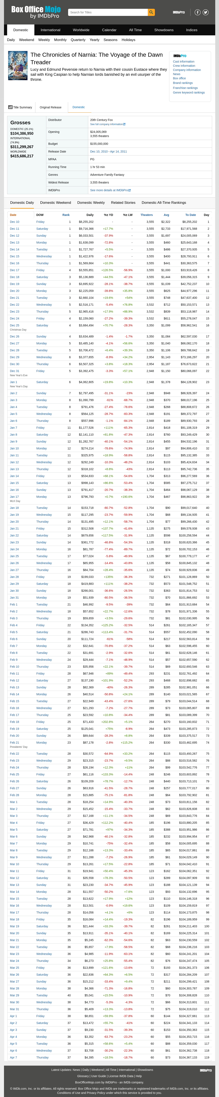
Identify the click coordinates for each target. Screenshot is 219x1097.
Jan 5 (13, 414)
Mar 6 (14, 836)
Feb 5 (14, 632)
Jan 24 (14, 549)
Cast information (183, 61)
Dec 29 (14, 357)
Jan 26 (14, 563)
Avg (166, 215)
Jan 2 (13, 393)
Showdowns (164, 30)
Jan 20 (14, 521)
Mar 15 (14, 898)
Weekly (44, 40)
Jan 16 (14, 489)
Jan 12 (14, 462)
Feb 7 (14, 646)
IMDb (126, 1082)
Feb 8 (14, 652)
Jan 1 (13, 382)
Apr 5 (13, 1043)
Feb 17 (14, 715)
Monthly (60, 40)
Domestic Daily (22, 203)
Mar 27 (14, 981)
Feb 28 (14, 795)
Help (139, 1076)
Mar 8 (14, 850)
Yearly (95, 40)
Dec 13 (14, 242)
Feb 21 (14, 742)
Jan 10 (14, 448)
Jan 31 (14, 597)
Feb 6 (14, 639)
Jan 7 (13, 427)
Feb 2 (14, 611)
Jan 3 (13, 400)
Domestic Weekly (91, 203)
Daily (11, 40)
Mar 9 (14, 857)
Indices (191, 30)
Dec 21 (14, 297)
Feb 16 (14, 708)
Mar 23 (14, 954)
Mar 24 (14, 960)
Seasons (110, 40)
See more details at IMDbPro (110, 190)
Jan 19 (14, 514)
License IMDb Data (120, 1076)
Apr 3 (13, 1030)
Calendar (109, 30)
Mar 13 (14, 885)
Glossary (83, 1076)
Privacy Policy (96, 1092)
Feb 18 (14, 722)
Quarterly (78, 40)
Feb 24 (14, 767)
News (176, 74)
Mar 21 (14, 940)
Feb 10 (14, 666)
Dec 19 (14, 284)
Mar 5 (14, 829)
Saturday (42, 228)
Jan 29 (14, 583)
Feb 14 (14, 694)
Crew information (184, 65)
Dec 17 (14, 270)
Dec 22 (14, 304)
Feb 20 (14, 735)
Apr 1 (13, 1016)
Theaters (147, 215)
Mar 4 (14, 822)
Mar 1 (14, 802)
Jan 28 (14, 577)
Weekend (26, 40)
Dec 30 (14, 364)
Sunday (41, 235)
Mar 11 (14, 871)
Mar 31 (14, 1009)
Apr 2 (13, 1023)
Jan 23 (14, 542)
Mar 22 (14, 947)
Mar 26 (14, 974)
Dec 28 (14, 350)
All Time (135, 30)
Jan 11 (14, 455)
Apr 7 (13, 1057)
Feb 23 (14, 760)
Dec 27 (14, 343)
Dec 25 (14, 325)
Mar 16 (14, 905)
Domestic (20, 30)
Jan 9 (13, 441)
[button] (185, 82)
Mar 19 (14, 926)
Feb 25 (14, 774)
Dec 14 (14, 249)
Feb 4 (14, 625)
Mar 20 (14, 933)
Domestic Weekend (55, 203)
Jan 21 (14, 528)
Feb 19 (14, 728)
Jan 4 (13, 407)
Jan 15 (14, 483)
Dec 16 (14, 263)
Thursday (42, 263)
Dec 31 (14, 371)
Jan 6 (13, 420)
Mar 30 (14, 1002)
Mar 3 (14, 815)
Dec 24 (14, 318)
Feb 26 (14, 781)
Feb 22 (14, 753)
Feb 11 (14, 673)
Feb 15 (14, 701)
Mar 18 (14, 919)
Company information (187, 70)
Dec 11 (14, 228)
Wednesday (44, 256)
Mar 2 (14, 809)
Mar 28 (14, 988)
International (50, 30)
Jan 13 (14, 469)
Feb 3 (14, 618)
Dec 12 (14, 235)
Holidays (128, 40)
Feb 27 (14, 788)
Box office (179, 78)
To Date (190, 215)
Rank (66, 215)
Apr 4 (13, 1036)
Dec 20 (14, 291)
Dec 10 (14, 221)
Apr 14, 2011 (118, 151)
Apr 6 (13, 1050)
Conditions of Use (68, 1092)
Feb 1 (14, 604)
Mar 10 (14, 864)
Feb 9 (14, 659)
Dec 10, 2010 (99, 151)
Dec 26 (14, 336)
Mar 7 (14, 843)
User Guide (98, 1076)
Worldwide (81, 30)
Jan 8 (13, 434)
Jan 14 (14, 476)
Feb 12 (14, 680)
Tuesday (42, 249)
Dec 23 (14, 311)
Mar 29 (14, 995)
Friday (40, 221)
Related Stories (123, 203)
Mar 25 (14, 967)
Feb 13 (14, 687)
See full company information (108, 124)
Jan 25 (14, 556)
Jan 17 (14, 496)
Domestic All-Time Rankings (164, 203)
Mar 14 (14, 891)
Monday (41, 242)
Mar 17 (14, 912)
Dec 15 (14, 256)
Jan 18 (14, 507)
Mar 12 (14, 878)
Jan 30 (14, 590)
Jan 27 (14, 570)
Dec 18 (14, 277)
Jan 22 (14, 535)
